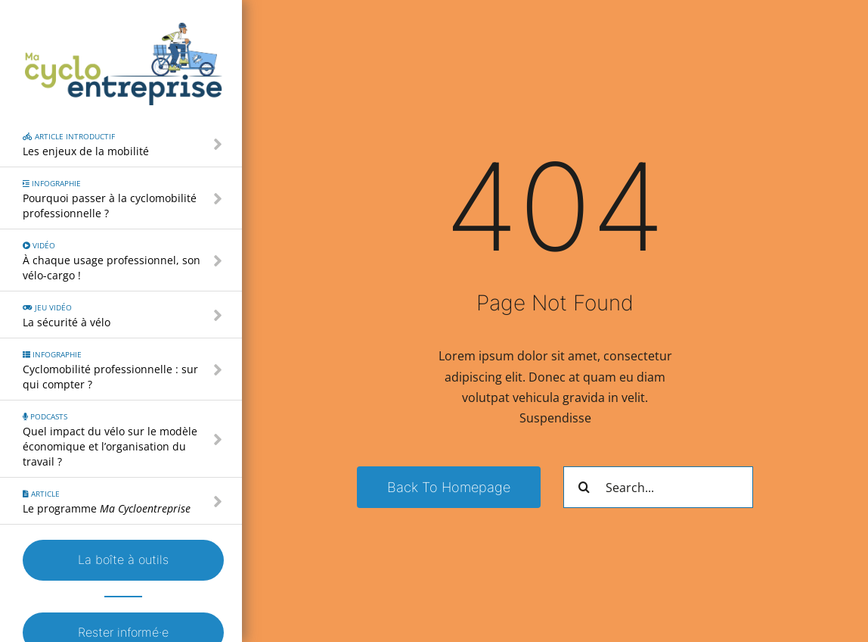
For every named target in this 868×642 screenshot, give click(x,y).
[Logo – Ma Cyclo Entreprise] (123, 28)
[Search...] (658, 487)
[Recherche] (584, 487)
